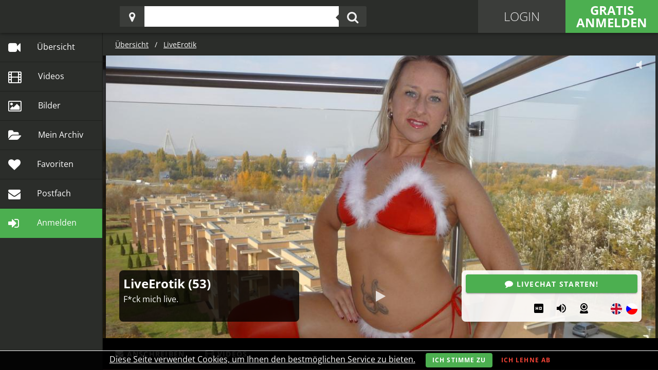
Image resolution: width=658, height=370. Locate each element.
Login (522, 16)
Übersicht (132, 44)
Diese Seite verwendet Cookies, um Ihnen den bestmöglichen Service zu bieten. (262, 359)
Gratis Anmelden (611, 16)
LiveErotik (179, 44)
